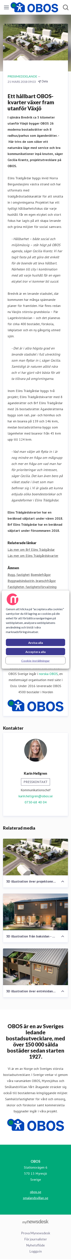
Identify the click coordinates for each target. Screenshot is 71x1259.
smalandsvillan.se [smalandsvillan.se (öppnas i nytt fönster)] (35, 1198)
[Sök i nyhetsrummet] (66, 7)
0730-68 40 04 (36, 802)
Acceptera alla (35, 651)
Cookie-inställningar (35, 660)
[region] (35, 629)
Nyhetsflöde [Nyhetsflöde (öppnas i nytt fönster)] (35, 1245)
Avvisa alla (35, 642)
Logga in (35, 1251)
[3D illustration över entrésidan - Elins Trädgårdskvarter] (35, 966)
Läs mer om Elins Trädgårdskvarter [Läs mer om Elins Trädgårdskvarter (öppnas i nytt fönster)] (33, 555)
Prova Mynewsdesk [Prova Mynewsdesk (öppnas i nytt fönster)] (35, 1233)
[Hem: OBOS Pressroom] (34, 7)
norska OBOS (48, 674)
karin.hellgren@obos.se (36, 796)
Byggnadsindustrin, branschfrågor (32, 581)
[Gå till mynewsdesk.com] (35, 1221)
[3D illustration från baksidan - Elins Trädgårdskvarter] (35, 912)
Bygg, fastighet (19, 574)
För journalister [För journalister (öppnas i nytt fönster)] (35, 1239)
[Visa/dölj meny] (6, 7)
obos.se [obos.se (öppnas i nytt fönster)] (35, 1192)
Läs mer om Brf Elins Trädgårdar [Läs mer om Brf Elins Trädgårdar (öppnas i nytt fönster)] (31, 549)
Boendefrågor (41, 574)
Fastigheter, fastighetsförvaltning (32, 587)
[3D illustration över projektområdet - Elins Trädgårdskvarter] (35, 857)
